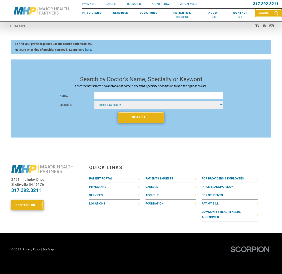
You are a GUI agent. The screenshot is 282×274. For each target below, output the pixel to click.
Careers (111, 4)
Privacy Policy (32, 249)
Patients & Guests (182, 15)
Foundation (154, 203)
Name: (63, 95)
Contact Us (240, 15)
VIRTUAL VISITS (188, 4)
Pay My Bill (210, 203)
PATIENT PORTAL (160, 4)
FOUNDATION (133, 4)
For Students (212, 195)
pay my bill (89, 4)
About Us (213, 15)
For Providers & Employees (223, 178)
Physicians (91, 12)
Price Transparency (217, 186)
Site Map (48, 249)
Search (138, 117)
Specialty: (65, 104)
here (88, 49)
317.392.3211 (265, 4)
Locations (149, 12)
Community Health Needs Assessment (221, 214)
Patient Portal (101, 178)
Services (120, 12)
